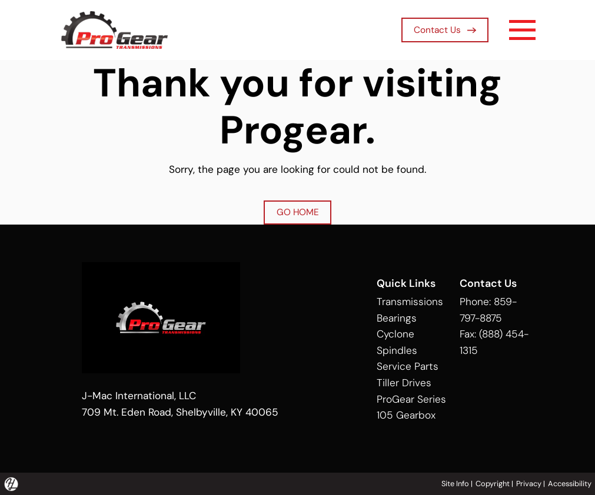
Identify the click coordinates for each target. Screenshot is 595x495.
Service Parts (407, 366)
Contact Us (445, 30)
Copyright (493, 484)
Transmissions (410, 301)
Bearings (397, 318)
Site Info (455, 484)
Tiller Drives (404, 382)
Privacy (528, 484)
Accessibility (569, 484)
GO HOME (298, 212)
